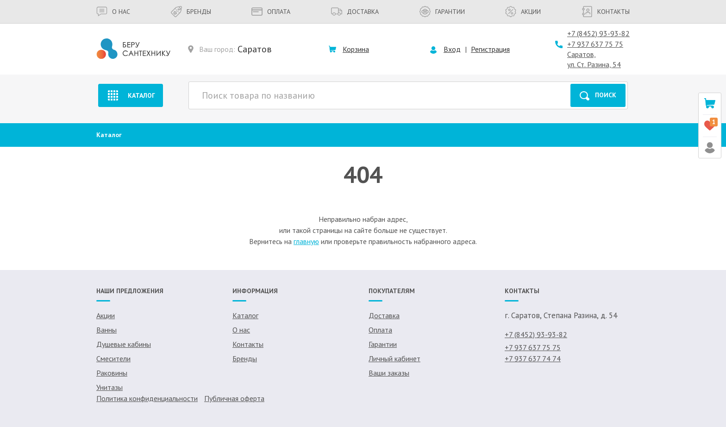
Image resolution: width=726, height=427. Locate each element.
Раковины (111, 372)
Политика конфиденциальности (147, 398)
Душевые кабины (123, 344)
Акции (523, 11)
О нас (113, 11)
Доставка (355, 11)
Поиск (598, 95)
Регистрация (490, 49)
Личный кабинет (394, 358)
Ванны (106, 329)
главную (306, 241)
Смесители (113, 358)
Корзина (356, 49)
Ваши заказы (389, 372)
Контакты (606, 11)
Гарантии (442, 11)
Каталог (130, 95)
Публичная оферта (234, 398)
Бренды (191, 11)
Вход (452, 49)
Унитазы (109, 387)
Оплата (270, 11)
